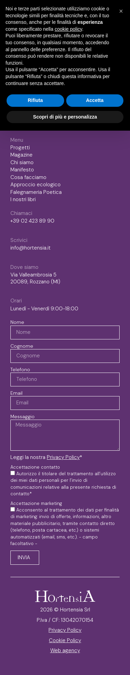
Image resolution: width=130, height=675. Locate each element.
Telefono (20, 369)
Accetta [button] (95, 100)
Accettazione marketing (36, 503)
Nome (17, 322)
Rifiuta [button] (35, 100)
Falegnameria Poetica (36, 192)
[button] (121, 11)
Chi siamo (22, 162)
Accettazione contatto (35, 467)
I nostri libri (24, 199)
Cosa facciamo (28, 177)
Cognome (21, 346)
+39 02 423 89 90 (32, 220)
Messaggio (22, 416)
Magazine (21, 155)
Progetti (20, 147)
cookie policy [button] (68, 29)
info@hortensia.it (30, 247)
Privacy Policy (63, 457)
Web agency (65, 650)
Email (16, 393)
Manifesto (22, 170)
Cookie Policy (65, 640)
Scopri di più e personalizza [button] (65, 117)
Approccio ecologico (35, 184)
